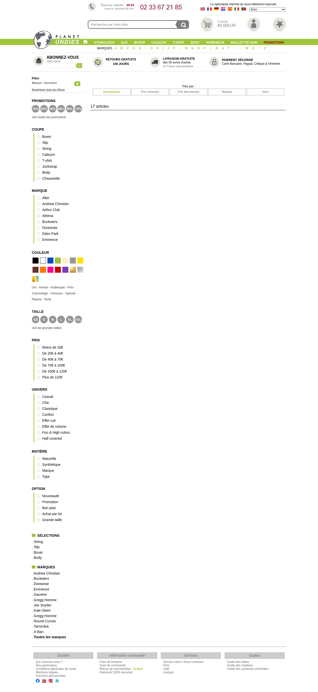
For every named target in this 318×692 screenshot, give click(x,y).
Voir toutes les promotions (49, 117)
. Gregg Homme (44, 600)
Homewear (215, 42)
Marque (48, 471)
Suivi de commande (113, 665)
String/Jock (104, 42)
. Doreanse (40, 584)
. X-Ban (37, 632)
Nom (265, 92)
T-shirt (179, 42)
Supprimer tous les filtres (48, 89)
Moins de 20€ (52, 347)
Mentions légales (47, 672)
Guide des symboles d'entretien (248, 669)
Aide (166, 669)
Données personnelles (50, 676)
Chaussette (51, 178)
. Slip (36, 547)
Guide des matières (240, 665)
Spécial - (71, 293)
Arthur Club (51, 210)
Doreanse (49, 228)
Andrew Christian (55, 204)
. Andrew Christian (46, 573)
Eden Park (50, 234)
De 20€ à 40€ (52, 353)
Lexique (168, 672)
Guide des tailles (238, 662)
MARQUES (105, 48)
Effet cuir (49, 421)
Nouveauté (50, 496)
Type (46, 477)
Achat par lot (52, 514)
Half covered (52, 438)
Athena (47, 216)
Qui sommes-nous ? (49, 662)
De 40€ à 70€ (52, 359)
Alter (45, 198)
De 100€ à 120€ (54, 371)
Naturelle (49, 459)
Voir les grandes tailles (47, 328)
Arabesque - (59, 287)
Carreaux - (57, 293)
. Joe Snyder (41, 605)
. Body (37, 558)
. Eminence (40, 589)
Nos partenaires (46, 665)
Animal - (44, 287)
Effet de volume (54, 426)
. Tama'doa (40, 626)
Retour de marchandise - (121, 669)
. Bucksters (40, 579)
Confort (48, 415)
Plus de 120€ (52, 377)
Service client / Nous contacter (183, 662)
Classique (49, 409)
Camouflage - (41, 293)
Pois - (71, 287)
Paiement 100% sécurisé (116, 672)
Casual (47, 397)
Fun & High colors (56, 432)
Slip (124, 42)
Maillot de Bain (244, 42)
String (46, 149)
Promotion (50, 502)
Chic (45, 403)
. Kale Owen (41, 610)
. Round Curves (44, 621)
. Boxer (37, 552)
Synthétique (51, 465)
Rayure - (38, 299)
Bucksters (49, 222)
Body (195, 42)
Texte (47, 299)
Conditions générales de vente (56, 669)
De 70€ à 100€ (53, 365)
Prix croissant (150, 92)
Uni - (35, 287)
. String (37, 542)
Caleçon (158, 42)
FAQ (166, 665)
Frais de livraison (111, 662)
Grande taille (52, 520)
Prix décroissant (188, 92)
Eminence (50, 240)
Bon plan (49, 508)
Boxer (139, 42)
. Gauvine (39, 594)
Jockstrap (49, 166)
